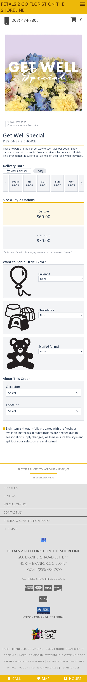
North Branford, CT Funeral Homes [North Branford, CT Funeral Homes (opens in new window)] (28, 648)
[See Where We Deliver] (43, 477)
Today (39, 171)
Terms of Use (70, 667)
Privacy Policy (17, 667)
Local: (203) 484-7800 (43, 569)
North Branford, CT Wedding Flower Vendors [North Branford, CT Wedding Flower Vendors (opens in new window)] (52, 655)
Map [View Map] (43, 678)
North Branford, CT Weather (23, 661)
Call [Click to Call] (14, 678)
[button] (76, 21)
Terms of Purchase (44, 667)
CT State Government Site (65, 661)
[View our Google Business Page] (43, 542)
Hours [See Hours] (72, 678)
